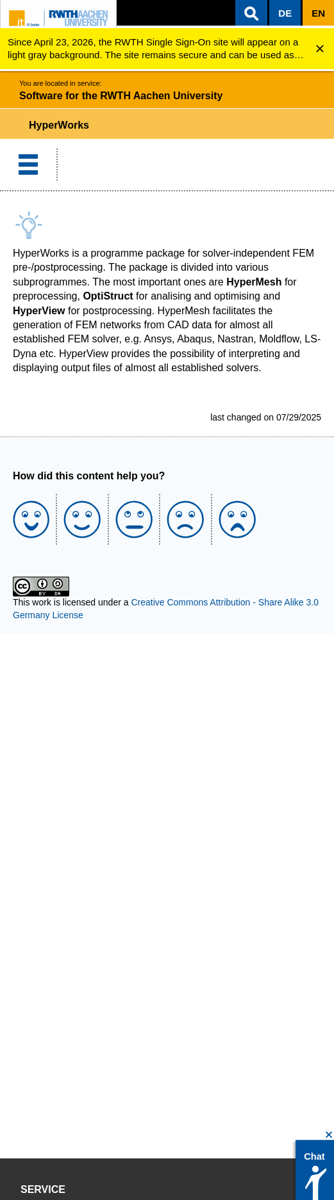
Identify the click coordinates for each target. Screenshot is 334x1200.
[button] (251, 13)
